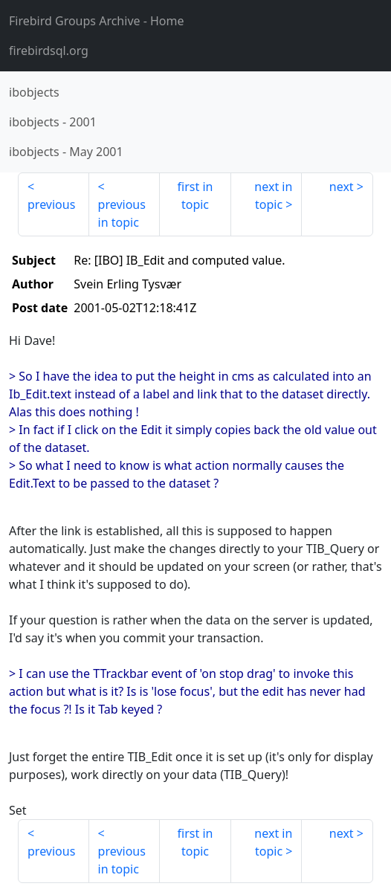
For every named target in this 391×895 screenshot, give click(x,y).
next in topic (273, 195)
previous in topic (122, 213)
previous (51, 204)
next (341, 186)
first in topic (195, 195)
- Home (96, 21)
